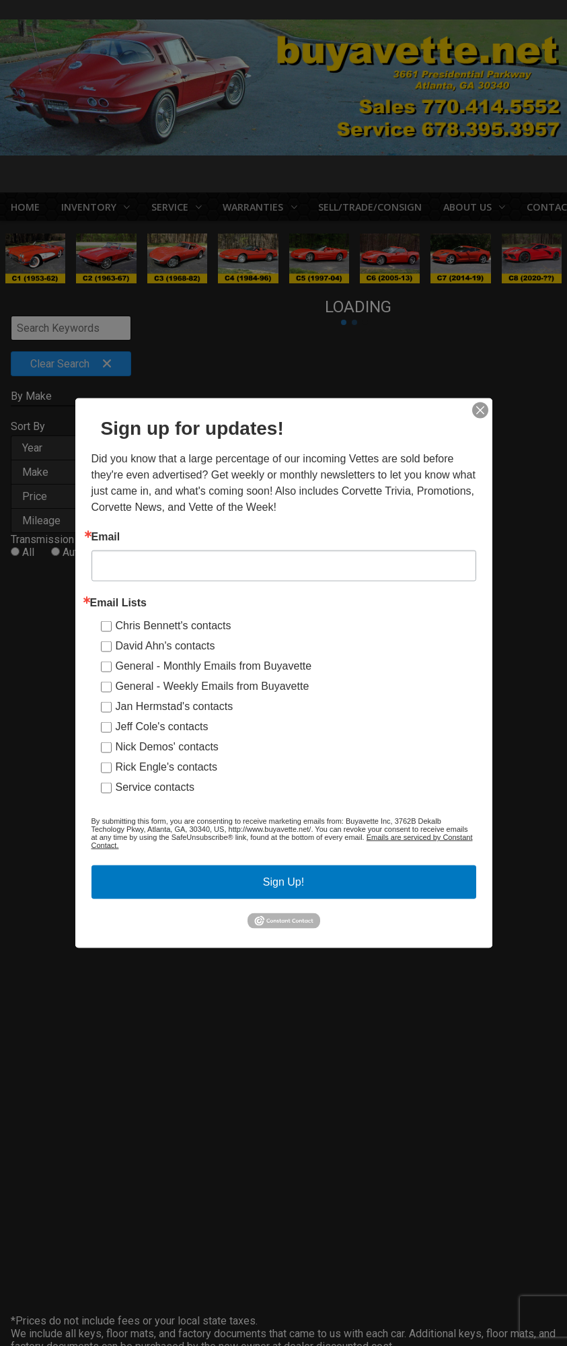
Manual (107, 567)
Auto (73, 554)
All (28, 554)
